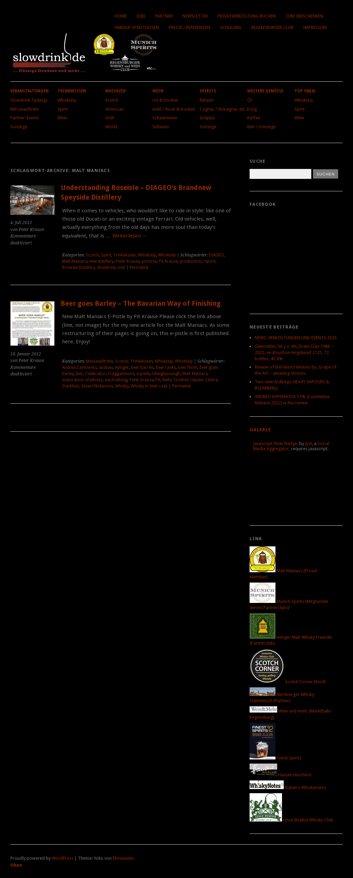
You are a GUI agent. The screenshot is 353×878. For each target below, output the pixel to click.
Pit (157, 379)
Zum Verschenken (304, 16)
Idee (141, 16)
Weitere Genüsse (265, 91)
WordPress (62, 858)
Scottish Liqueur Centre (195, 379)
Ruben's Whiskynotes (288, 787)
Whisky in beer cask (149, 386)
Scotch (111, 100)
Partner (164, 16)
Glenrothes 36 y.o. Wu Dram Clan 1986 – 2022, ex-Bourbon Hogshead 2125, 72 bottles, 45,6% (294, 352)
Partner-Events (24, 117)
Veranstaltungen (29, 91)
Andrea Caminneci (79, 367)
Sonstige (18, 126)
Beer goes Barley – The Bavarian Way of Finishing (141, 303)
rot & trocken (165, 100)
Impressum (315, 27)
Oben (16, 865)
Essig (252, 109)
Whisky (122, 386)
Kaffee (253, 117)
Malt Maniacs (74, 261)
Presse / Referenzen (189, 27)
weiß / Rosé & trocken (173, 109)
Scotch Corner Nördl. (288, 681)
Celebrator (95, 373)
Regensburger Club (272, 27)
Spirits (208, 91)
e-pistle (143, 373)
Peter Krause (128, 261)
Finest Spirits (275, 757)
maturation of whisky (82, 379)
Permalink (139, 267)
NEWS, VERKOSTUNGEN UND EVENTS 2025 (296, 337)
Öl (249, 100)
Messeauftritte (24, 109)
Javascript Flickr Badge (275, 443)
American (114, 109)
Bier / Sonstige (261, 126)
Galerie (260, 429)
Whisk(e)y (67, 100)
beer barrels (142, 367)
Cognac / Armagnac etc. (223, 109)
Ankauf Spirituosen (137, 27)
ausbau (106, 367)
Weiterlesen (129, 236)
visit (121, 267)
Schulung (231, 27)
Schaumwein (164, 117)
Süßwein (160, 126)
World (111, 126)
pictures (149, 261)
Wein (62, 117)
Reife (166, 379)
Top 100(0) (304, 91)
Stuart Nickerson (97, 386)
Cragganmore (121, 373)
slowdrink (106, 267)
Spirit (63, 109)
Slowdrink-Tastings (29, 100)
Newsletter (195, 16)
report (209, 261)
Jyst (308, 443)
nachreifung (116, 379)
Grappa (207, 117)
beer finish (188, 367)
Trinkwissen (72, 91)
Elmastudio (123, 858)
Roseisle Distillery (78, 267)
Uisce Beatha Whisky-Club (291, 820)
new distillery (101, 261)
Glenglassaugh (166, 373)
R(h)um (206, 100)
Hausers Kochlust (281, 774)
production (190, 261)
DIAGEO (216, 255)
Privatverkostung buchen (247, 16)
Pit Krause (168, 261)
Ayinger (122, 367)
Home (121, 16)
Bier (79, 373)
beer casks (166, 367)
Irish (109, 117)
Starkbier (70, 386)
